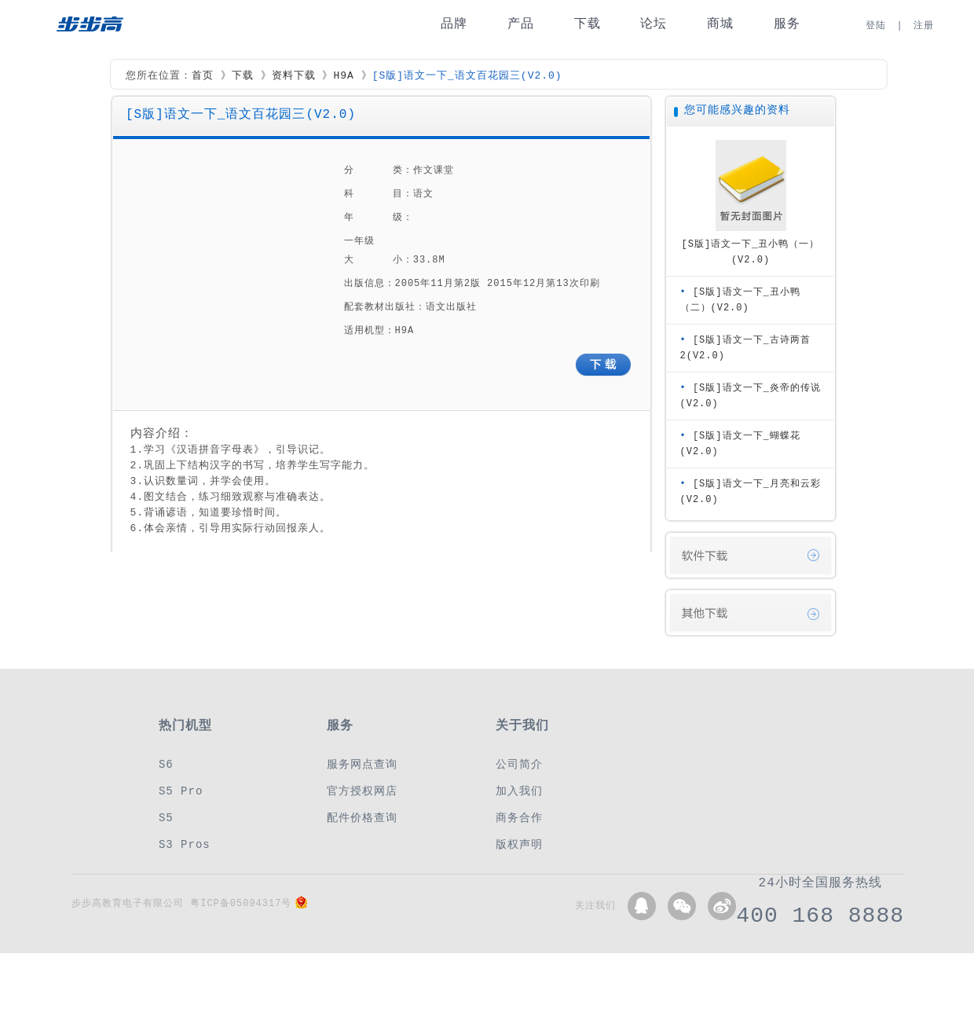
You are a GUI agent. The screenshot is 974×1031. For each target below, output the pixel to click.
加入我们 (519, 790)
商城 (720, 24)
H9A (343, 76)
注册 (924, 25)
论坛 (653, 24)
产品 (520, 24)
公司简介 (519, 764)
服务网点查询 (362, 764)
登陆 (876, 25)
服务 (787, 24)
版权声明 (519, 844)
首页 (203, 76)
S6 (166, 764)
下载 (587, 24)
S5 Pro (181, 790)
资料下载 (294, 76)
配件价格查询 (362, 817)
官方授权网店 (362, 790)
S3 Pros (185, 844)
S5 (166, 817)
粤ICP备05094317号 (240, 903)
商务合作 (519, 817)
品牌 (454, 24)
